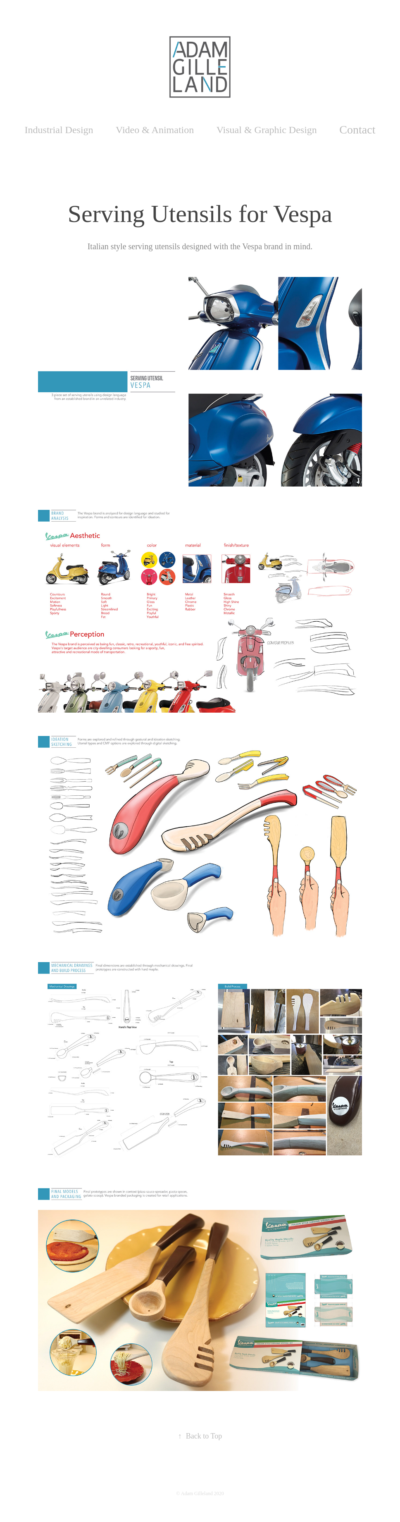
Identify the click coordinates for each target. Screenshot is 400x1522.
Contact (357, 129)
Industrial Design (59, 129)
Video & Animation (155, 129)
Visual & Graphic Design (267, 129)
